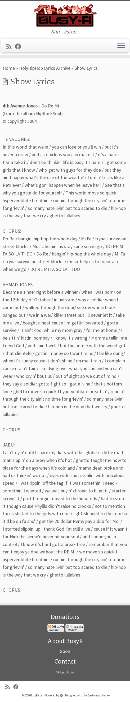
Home (9, 68)
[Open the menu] (121, 46)
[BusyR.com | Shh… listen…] (65, 15)
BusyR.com (36, 695)
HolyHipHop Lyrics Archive (44, 68)
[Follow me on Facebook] (19, 46)
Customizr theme (98, 695)
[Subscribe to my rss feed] (10, 46)
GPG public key (65, 672)
